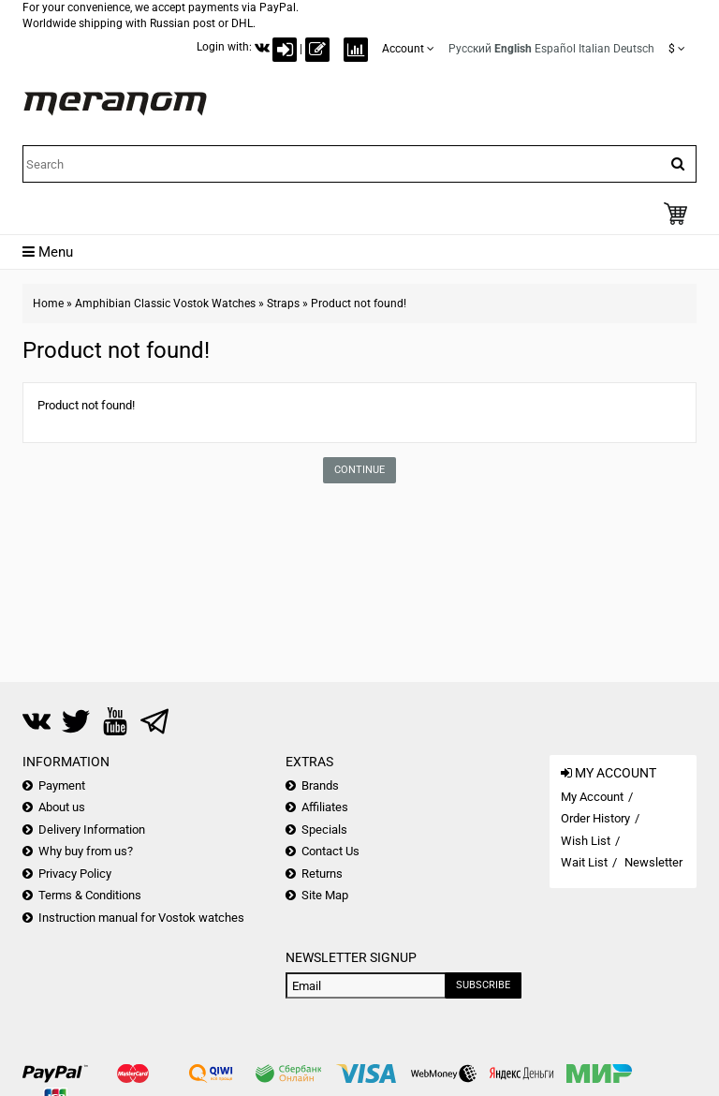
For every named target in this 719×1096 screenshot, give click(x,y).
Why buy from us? (85, 851)
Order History (595, 818)
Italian (594, 48)
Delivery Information (91, 829)
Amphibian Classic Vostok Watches (165, 303)
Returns (322, 873)
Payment (61, 785)
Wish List (585, 841)
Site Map (324, 895)
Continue (359, 470)
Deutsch (633, 48)
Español (555, 48)
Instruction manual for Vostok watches (141, 918)
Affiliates (324, 807)
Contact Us (330, 851)
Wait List (584, 862)
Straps (283, 303)
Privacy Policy (74, 873)
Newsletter (653, 862)
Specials (324, 829)
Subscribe (483, 985)
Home (48, 303)
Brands (320, 785)
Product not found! (358, 303)
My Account (592, 797)
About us (61, 807)
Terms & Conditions (89, 895)
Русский (470, 48)
